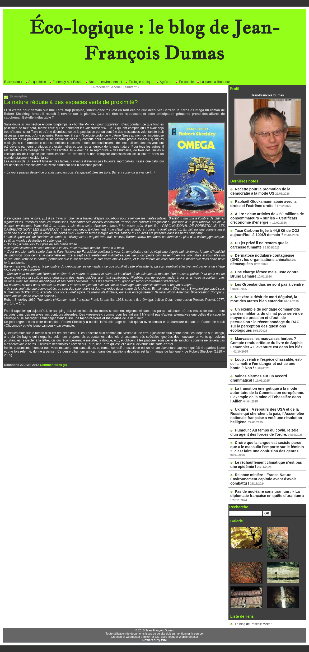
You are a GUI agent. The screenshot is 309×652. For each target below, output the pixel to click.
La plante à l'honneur (213, 82)
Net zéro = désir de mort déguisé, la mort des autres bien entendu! (263, 299)
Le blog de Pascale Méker (253, 624)
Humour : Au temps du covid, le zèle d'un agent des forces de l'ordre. (264, 432)
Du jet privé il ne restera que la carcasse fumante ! (259, 245)
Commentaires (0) (53, 365)
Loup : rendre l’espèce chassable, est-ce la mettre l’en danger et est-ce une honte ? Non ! (266, 363)
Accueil (117, 87)
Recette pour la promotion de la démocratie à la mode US (260, 191)
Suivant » (132, 87)
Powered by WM (154, 640)
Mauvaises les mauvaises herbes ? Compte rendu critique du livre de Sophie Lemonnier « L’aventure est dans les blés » (266, 344)
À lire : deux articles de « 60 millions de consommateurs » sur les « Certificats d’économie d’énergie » (267, 218)
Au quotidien (35, 82)
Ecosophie (184, 82)
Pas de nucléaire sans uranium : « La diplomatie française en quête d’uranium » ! (267, 495)
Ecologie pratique (139, 82)
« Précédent (100, 87)
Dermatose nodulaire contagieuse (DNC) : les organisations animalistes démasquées (263, 259)
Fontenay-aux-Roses (65, 82)
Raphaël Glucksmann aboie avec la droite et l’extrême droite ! (263, 203)
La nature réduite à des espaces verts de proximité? (71, 102)
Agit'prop (164, 82)
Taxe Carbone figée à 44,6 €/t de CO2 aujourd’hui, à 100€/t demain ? (264, 232)
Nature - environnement (103, 82)
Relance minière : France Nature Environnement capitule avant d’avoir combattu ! (263, 479)
